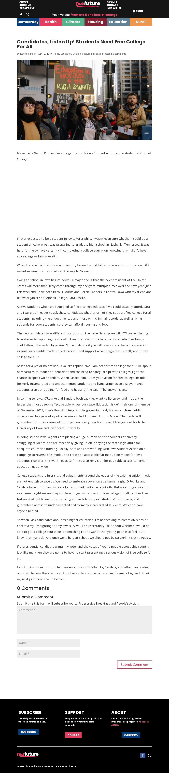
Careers (131, 735)
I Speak (97, 53)
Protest (106, 53)
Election (76, 53)
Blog (56, 53)
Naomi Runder (28, 53)
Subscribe (114, 8)
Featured (87, 53)
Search (137, 11)
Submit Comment (134, 664)
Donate (73, 735)
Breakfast (27, 8)
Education (66, 53)
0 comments (119, 53)
